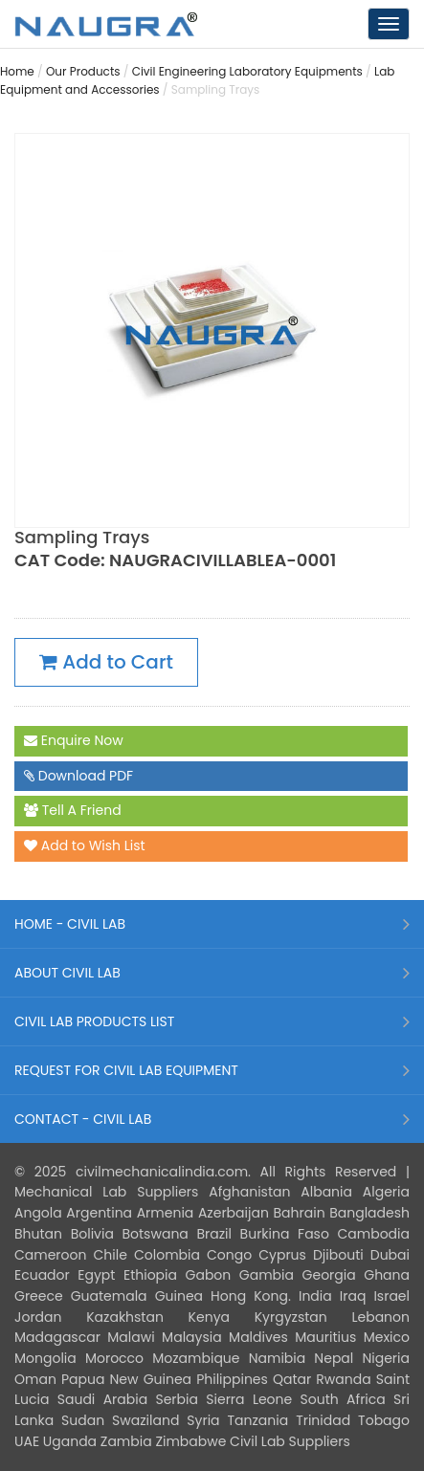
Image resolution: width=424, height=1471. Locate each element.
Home (17, 71)
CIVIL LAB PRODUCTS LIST (94, 1021)
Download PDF (78, 776)
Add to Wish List (84, 846)
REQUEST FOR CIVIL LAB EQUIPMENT (126, 1070)
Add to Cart (106, 662)
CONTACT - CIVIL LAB (82, 1119)
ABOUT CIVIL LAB (67, 972)
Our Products (83, 71)
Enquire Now (73, 741)
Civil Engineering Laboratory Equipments (247, 71)
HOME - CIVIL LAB (69, 923)
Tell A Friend (73, 811)
